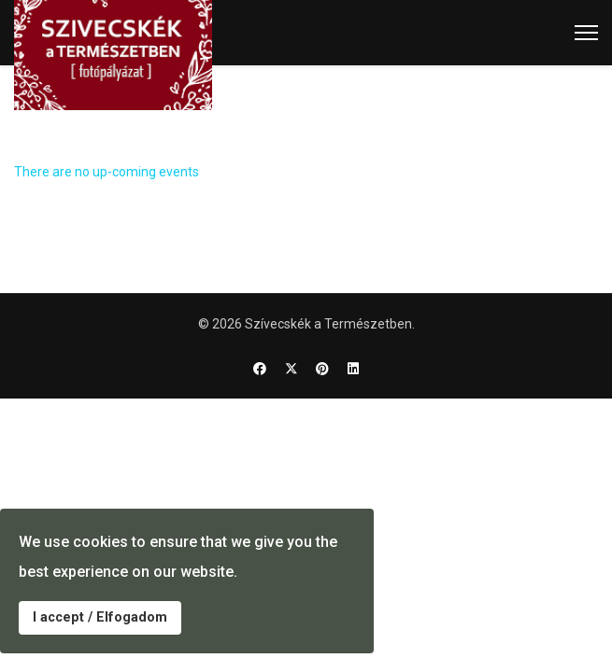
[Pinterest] (322, 369)
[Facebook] (260, 369)
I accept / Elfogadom (100, 617)
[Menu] (586, 32)
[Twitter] (291, 369)
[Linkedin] (353, 369)
